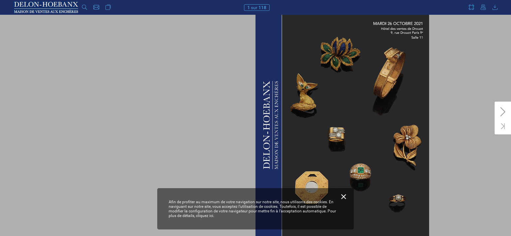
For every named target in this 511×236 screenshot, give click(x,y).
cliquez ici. (205, 215)
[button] (84, 7)
